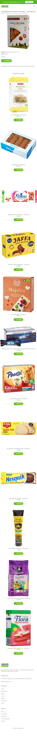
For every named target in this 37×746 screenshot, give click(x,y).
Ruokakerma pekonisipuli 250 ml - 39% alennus (18, 648)
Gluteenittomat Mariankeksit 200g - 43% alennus (18, 448)
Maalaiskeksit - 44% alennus (18, 164)
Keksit (14, 52)
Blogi (2, 711)
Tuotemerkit (3, 700)
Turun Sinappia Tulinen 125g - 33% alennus (18, 548)
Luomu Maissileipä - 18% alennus (18, 314)
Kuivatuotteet (10, 52)
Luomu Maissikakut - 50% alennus (18, 114)
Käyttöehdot (4, 716)
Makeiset (3, 698)
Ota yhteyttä (4, 714)
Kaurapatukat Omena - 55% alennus (18, 398)
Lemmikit (3, 696)
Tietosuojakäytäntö (5, 718)
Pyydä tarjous (29, 1)
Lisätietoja (6, 60)
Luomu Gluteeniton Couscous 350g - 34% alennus (18, 598)
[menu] (34, 6)
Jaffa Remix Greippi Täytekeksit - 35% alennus (18, 264)
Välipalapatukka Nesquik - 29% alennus (18, 498)
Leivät (18, 52)
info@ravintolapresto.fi (6, 681)
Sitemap (3, 721)
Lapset (2, 693)
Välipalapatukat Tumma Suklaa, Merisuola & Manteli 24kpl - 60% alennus (18, 348)
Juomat (2, 688)
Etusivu (2, 13)
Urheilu (2, 703)
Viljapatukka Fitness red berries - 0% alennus (18, 214)
